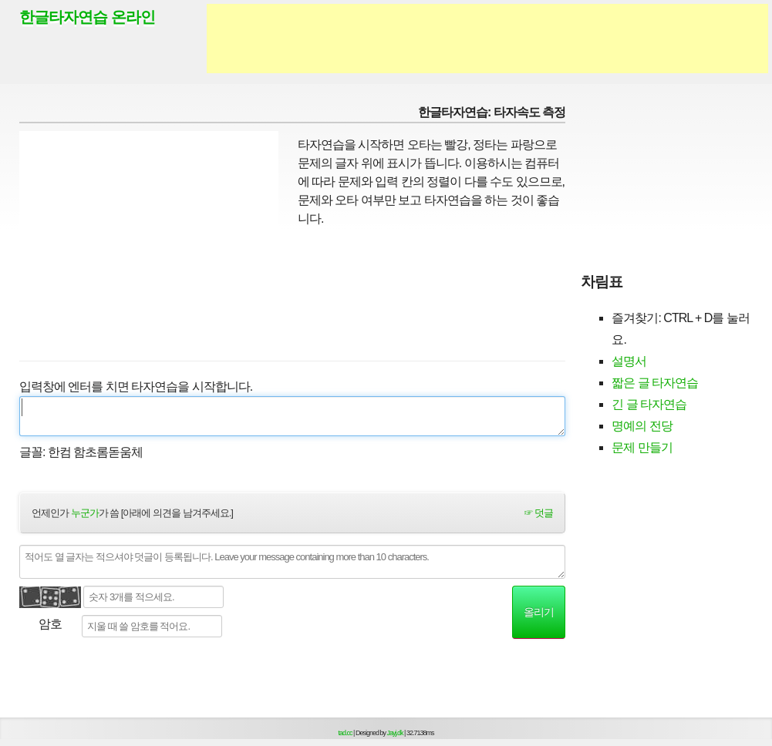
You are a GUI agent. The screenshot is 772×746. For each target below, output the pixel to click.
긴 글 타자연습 (649, 404)
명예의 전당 (642, 425)
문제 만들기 (642, 447)
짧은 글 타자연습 (655, 382)
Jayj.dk (395, 733)
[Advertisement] (487, 38)
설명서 (629, 361)
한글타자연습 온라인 (87, 16)
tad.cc (345, 733)
